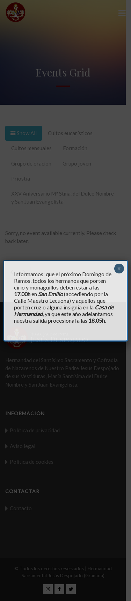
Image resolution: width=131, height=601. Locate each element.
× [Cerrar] (119, 268)
